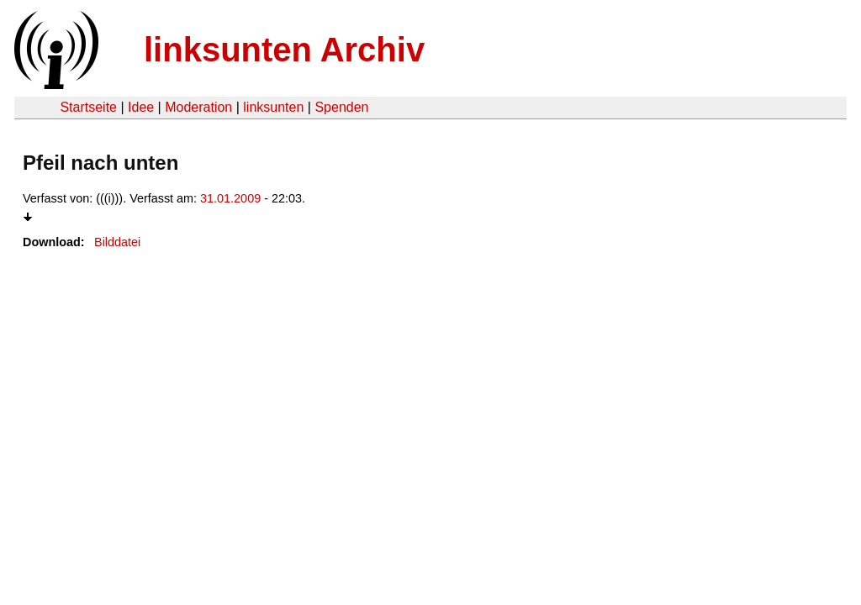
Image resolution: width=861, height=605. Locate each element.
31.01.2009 (230, 198)
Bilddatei (117, 242)
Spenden (341, 107)
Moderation (198, 107)
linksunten (273, 107)
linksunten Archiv (284, 49)
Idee (141, 107)
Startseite (88, 107)
